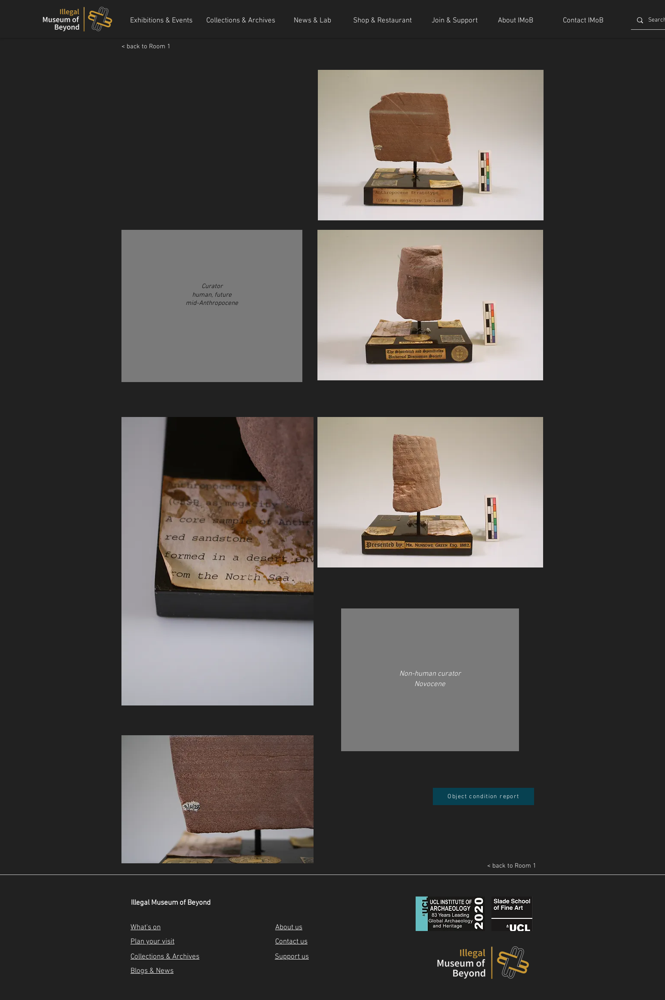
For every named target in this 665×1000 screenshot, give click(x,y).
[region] (211, 310)
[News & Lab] (312, 21)
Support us (292, 957)
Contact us (291, 941)
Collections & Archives (165, 957)
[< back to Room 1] (149, 46)
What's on (146, 927)
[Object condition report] (483, 796)
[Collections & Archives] (241, 21)
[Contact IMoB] (583, 21)
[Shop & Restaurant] (382, 21)
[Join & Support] (454, 21)
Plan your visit (152, 941)
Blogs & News (152, 971)
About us (288, 927)
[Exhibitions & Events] (161, 21)
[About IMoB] (515, 21)
